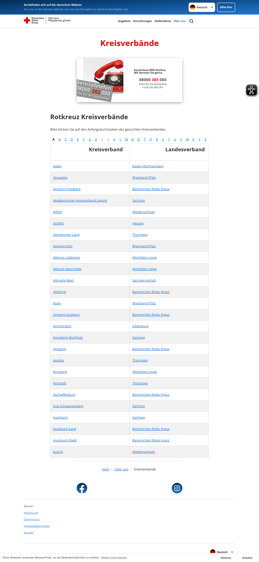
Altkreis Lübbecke (66, 257)
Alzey (57, 303)
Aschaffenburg (64, 394)
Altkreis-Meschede (67, 269)
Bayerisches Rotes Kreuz (150, 189)
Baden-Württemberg (148, 166)
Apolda (58, 360)
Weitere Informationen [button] (114, 557)
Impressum (31, 513)
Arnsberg (60, 371)
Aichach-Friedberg (67, 189)
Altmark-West (63, 280)
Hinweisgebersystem (37, 526)
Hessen (138, 223)
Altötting (59, 292)
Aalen (57, 166)
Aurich (58, 451)
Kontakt (29, 533)
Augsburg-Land (64, 429)
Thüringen (140, 234)
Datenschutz (32, 519)
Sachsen (138, 200)
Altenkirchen (62, 246)
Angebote (124, 21)
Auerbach (60, 417)
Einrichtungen (142, 21)
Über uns (179, 21)
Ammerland (62, 326)
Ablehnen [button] (226, 557)
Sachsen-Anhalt (144, 280)
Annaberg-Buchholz (68, 337)
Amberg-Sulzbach (66, 314)
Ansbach (59, 349)
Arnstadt (59, 383)
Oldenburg (140, 326)
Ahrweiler (60, 177)
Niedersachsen (143, 212)
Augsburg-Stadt (65, 440)
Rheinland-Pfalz (144, 177)
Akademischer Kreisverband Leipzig (80, 200)
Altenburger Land (66, 234)
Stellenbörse (163, 21)
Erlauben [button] (247, 557)
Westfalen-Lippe (144, 257)
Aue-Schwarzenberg (68, 406)
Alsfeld (58, 223)
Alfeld (57, 212)
